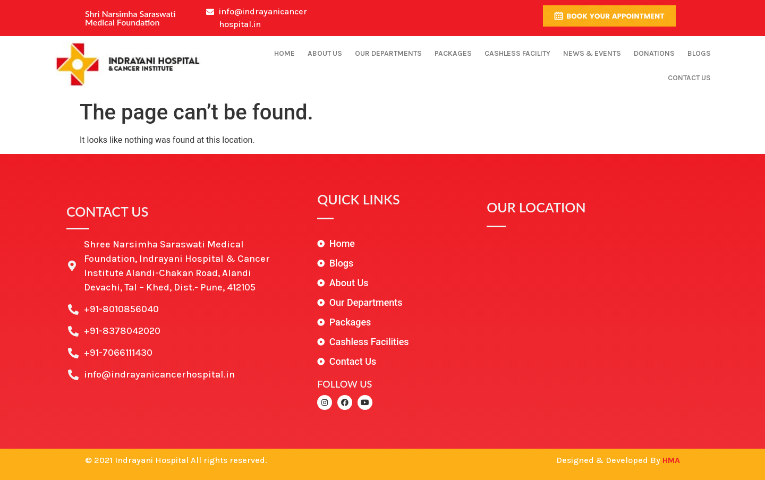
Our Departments (388, 53)
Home (284, 53)
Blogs (699, 53)
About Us (325, 53)
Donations (654, 53)
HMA (671, 460)
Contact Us (689, 77)
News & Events (592, 53)
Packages (453, 53)
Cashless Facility (517, 53)
